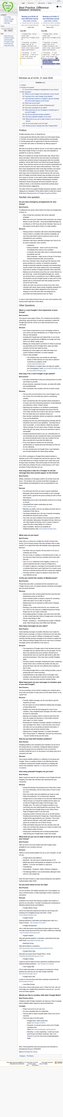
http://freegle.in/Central (37, 922)
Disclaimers (35, 1065)
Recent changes (9, 19)
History (50, 3)
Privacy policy (32, 1064)
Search (2, 26)
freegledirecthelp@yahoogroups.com (31, 956)
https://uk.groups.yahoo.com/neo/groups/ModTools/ (35, 948)
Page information (9, 45)
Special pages (8, 40)
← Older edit (30, 27)
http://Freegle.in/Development (29, 932)
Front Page (7, 17)
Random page (8, 21)
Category (22, 1056)
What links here (8, 36)
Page (23, 3)
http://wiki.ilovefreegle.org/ (27, 973)
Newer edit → (50, 27)
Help (59, 6)
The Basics (30, 1056)
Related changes (9, 38)
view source (33, 18)
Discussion (31, 3)
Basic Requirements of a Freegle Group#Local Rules (40, 193)
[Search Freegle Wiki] (8, 29)
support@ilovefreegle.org (37, 370)
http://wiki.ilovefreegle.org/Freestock (43, 1029)
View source (41, 3)
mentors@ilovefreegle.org (51, 368)
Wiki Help (7, 23)
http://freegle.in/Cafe (25, 981)
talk (29, 21)
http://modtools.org (29, 506)
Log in (58, 1)
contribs (33, 21)
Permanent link (8, 43)
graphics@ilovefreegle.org (35, 364)
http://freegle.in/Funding (45, 964)
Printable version (9, 42)
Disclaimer (29, 561)
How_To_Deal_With (43, 765)
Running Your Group (30, 1052)
